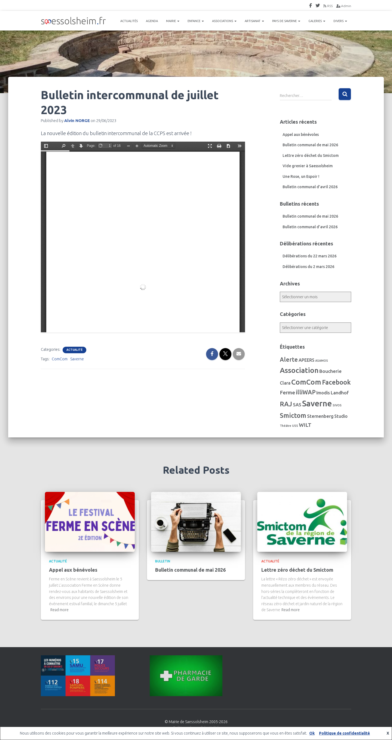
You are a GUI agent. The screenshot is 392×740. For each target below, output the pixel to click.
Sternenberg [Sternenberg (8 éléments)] (320, 416)
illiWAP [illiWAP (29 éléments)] (306, 392)
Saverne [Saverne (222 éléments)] (317, 403)
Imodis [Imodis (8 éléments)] (323, 392)
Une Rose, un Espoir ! (301, 176)
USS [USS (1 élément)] (295, 425)
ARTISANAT (254, 21)
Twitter (318, 6)
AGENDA (152, 21)
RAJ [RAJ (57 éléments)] (286, 404)
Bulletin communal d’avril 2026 (310, 187)
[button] (178, 21)
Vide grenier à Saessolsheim (308, 166)
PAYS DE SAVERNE (286, 21)
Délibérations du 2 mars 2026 (308, 266)
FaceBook (310, 6)
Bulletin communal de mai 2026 (310, 145)
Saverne (77, 359)
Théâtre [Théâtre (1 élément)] (285, 425)
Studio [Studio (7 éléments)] (341, 416)
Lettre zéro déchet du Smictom (311, 155)
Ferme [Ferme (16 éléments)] (287, 392)
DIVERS (340, 21)
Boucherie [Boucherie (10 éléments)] (330, 371)
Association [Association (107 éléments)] (299, 370)
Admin (343, 6)
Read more (59, 610)
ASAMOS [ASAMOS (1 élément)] (321, 360)
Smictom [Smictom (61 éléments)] (293, 415)
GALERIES (316, 21)
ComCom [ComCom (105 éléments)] (306, 382)
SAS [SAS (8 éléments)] (297, 404)
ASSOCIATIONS (224, 21)
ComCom (60, 359)
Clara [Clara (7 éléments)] (285, 382)
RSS (328, 6)
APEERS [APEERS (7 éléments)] (306, 360)
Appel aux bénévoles (301, 134)
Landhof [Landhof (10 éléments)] (340, 392)
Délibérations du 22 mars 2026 (309, 256)
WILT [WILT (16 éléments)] (305, 425)
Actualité (74, 349)
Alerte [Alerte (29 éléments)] (289, 359)
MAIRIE (172, 21)
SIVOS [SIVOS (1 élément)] (337, 405)
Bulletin (162, 561)
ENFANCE (196, 21)
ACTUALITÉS (129, 21)
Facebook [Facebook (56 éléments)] (336, 382)
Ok (312, 733)
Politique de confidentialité (344, 733)
